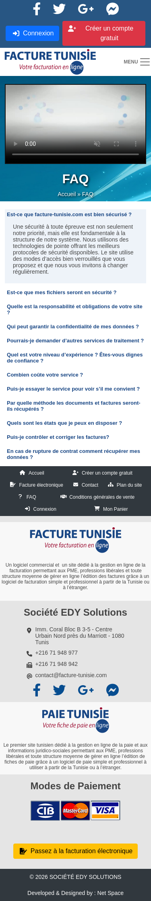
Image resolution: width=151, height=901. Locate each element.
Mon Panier (115, 509)
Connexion (44, 509)
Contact (90, 485)
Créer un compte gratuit (107, 473)
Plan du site (129, 485)
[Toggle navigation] (137, 62)
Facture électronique (41, 485)
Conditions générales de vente (101, 497)
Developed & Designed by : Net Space (75, 893)
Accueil (67, 194)
